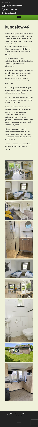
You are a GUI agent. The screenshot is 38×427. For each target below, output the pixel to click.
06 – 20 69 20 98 (11, 9)
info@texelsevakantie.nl (13, 6)
